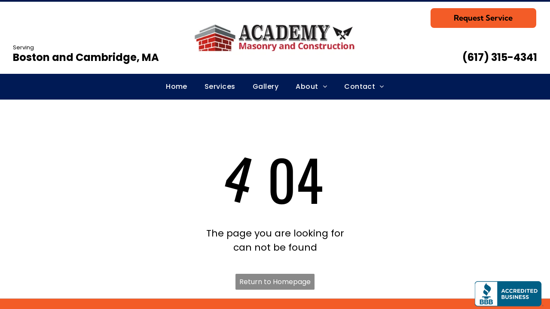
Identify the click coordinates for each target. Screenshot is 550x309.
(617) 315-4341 (499, 57)
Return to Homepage (275, 282)
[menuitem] (176, 86)
